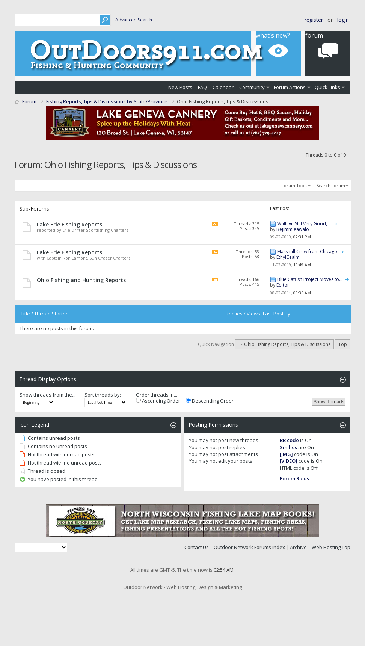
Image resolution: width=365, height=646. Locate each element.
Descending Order (210, 401)
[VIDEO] (288, 460)
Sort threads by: (102, 395)
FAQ (202, 87)
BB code (289, 440)
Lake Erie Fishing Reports (69, 224)
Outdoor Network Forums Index (249, 547)
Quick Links (327, 87)
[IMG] (286, 454)
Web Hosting (326, 547)
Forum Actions (290, 87)
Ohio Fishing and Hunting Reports (81, 280)
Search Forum (331, 185)
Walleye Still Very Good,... (303, 223)
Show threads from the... (47, 395)
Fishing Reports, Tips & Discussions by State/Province (106, 101)
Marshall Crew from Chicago (307, 251)
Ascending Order (158, 401)
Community (252, 87)
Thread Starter (51, 313)
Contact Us (196, 547)
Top (342, 344)
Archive (298, 547)
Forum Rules (294, 478)
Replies (234, 313)
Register (314, 19)
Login (343, 19)
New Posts (180, 87)
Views (253, 313)
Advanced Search (133, 20)
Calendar (223, 87)
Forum (29, 101)
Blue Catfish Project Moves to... (309, 279)
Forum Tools (294, 185)
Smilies (288, 447)
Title (25, 313)
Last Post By (276, 313)
